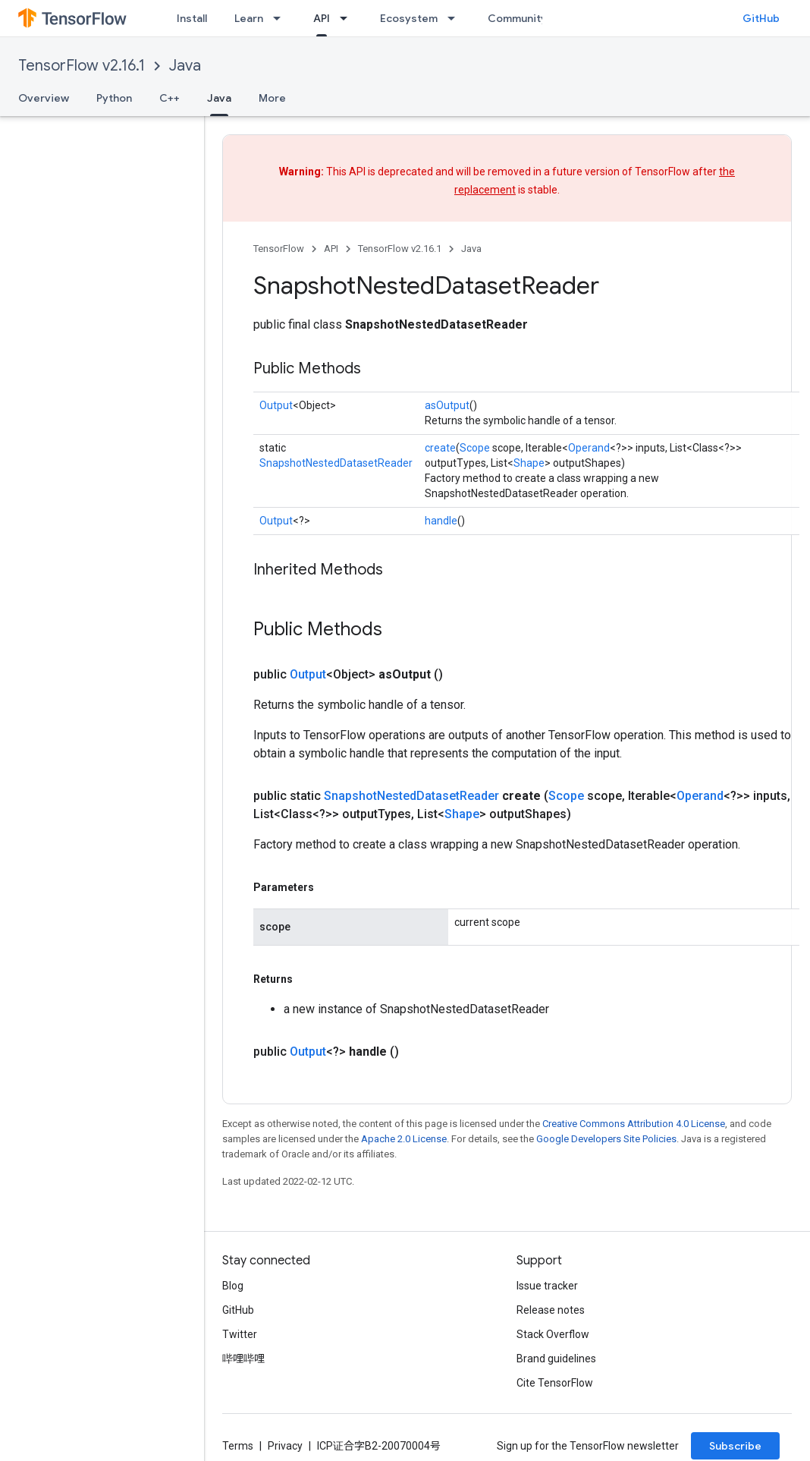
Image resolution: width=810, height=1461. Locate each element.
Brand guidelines (556, 1358)
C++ (169, 98)
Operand (589, 448)
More (272, 98)
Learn (248, 18)
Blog (232, 1286)
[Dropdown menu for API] (348, 18)
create (440, 448)
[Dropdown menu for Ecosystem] (456, 18)
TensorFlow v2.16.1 (81, 65)
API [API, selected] (321, 18)
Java (185, 65)
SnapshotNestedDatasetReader (336, 463)
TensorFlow (278, 248)
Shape (529, 463)
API (331, 248)
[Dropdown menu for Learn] (281, 18)
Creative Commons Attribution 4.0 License (633, 1123)
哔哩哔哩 (243, 1358)
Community (517, 18)
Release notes (550, 1310)
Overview (43, 98)
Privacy (285, 1446)
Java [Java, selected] (219, 98)
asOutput (447, 405)
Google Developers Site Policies (606, 1139)
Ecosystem (409, 18)
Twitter (239, 1334)
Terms (237, 1446)
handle (441, 521)
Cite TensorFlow (554, 1383)
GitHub (761, 18)
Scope (475, 448)
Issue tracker (547, 1286)
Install (192, 18)
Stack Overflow (552, 1334)
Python (114, 98)
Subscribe (735, 1446)
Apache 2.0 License (404, 1139)
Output (276, 405)
